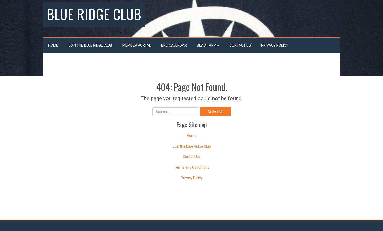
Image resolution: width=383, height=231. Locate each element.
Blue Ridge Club (94, 13)
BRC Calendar (174, 45)
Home (53, 45)
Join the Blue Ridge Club (90, 45)
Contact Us (240, 45)
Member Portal (136, 45)
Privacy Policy (274, 45)
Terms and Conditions (191, 167)
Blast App (208, 45)
